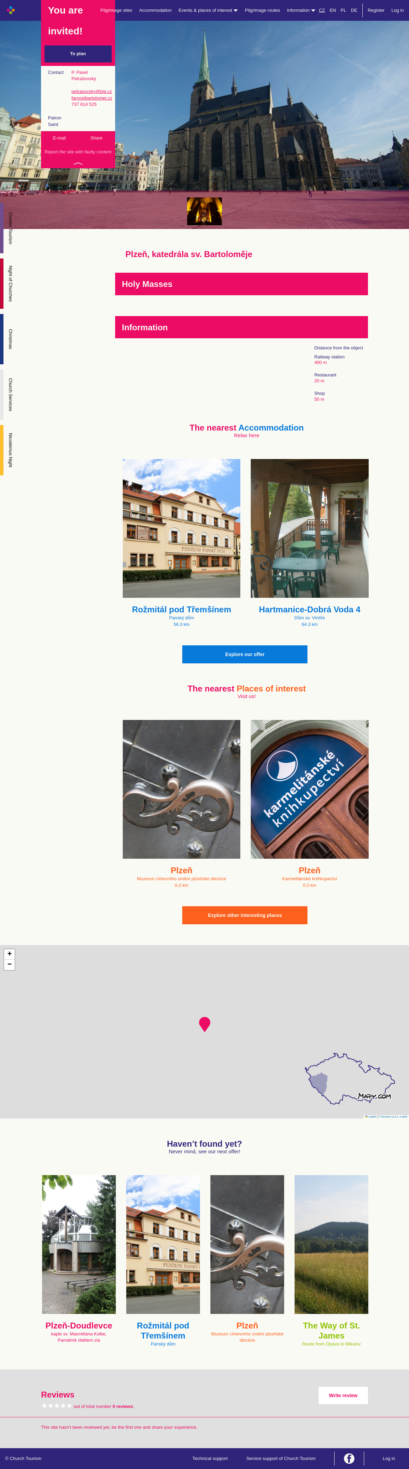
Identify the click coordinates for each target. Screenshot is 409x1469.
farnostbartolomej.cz (91, 98)
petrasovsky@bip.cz (91, 91)
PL (343, 10)
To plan (78, 53)
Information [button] (301, 10)
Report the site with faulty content (78, 151)
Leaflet (370, 1116)
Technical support (209, 1458)
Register (376, 10)
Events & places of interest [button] (208, 10)
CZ (322, 10)
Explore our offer (245, 654)
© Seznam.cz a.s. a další (392, 1116)
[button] (204, 1024)
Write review (343, 1395)
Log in (398, 10)
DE (354, 10)
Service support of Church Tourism (280, 1458)
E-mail (59, 138)
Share (96, 138)
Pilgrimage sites (117, 10)
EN (333, 10)
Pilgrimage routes (262, 10)
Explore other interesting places (245, 915)
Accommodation (155, 10)
